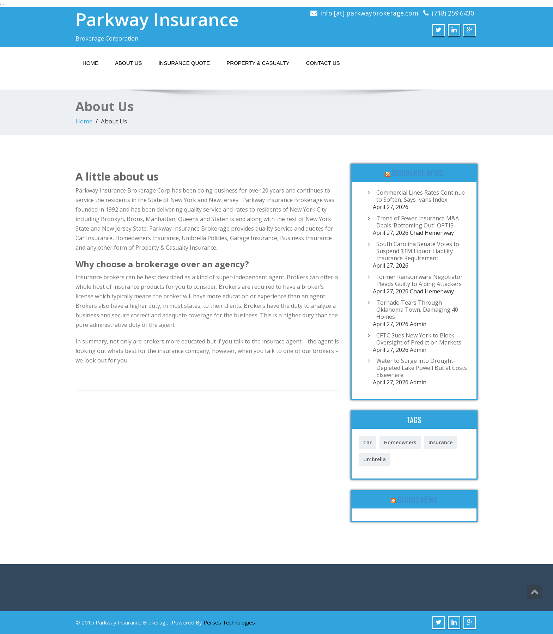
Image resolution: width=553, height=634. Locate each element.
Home (90, 63)
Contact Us (323, 63)
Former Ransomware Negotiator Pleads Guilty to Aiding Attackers (419, 280)
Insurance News (417, 172)
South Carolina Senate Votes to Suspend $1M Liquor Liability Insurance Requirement (417, 251)
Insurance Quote (184, 63)
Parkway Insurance (156, 19)
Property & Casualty (257, 63)
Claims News (417, 499)
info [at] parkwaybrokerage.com (369, 13)
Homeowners (400, 442)
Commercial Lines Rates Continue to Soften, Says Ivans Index (420, 196)
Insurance (440, 442)
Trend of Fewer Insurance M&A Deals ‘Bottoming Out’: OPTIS (417, 222)
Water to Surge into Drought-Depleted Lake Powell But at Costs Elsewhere (421, 367)
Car (367, 442)
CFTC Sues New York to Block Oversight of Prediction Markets (418, 339)
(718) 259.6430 (453, 13)
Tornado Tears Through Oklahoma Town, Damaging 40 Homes (417, 309)
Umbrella (374, 459)
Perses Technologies (229, 622)
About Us (128, 63)
